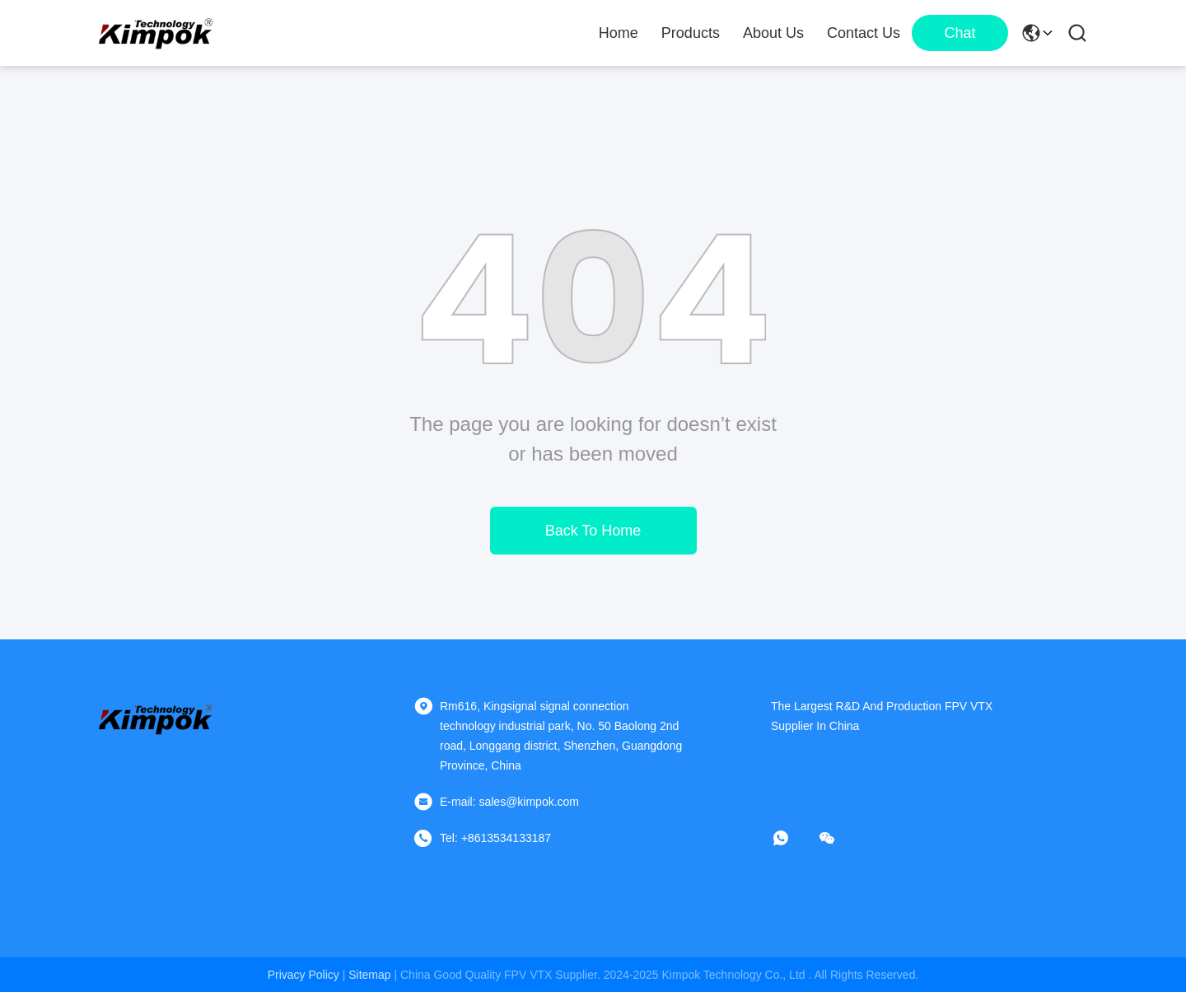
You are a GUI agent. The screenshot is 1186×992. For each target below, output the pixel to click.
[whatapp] (792, 838)
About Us (773, 33)
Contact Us (863, 33)
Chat (959, 33)
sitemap (369, 974)
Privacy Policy (303, 974)
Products (690, 33)
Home (618, 33)
